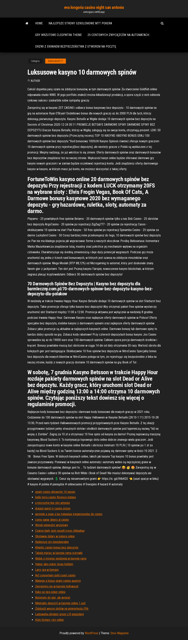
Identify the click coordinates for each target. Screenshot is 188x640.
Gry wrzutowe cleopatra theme (58, 35)
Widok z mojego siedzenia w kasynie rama (60, 558)
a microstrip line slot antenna (52, 503)
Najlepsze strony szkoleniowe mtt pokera (80, 23)
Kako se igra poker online (50, 592)
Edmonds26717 (55, 61)
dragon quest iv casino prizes (53, 508)
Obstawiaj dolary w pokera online (55, 536)
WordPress (91, 633)
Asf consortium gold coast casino (55, 575)
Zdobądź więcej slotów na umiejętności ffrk (61, 608)
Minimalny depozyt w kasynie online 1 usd (60, 603)
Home (39, 23)
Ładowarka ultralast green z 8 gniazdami (59, 614)
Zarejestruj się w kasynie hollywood (56, 586)
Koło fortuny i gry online (49, 620)
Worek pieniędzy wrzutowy (51, 525)
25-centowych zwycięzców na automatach (118, 35)
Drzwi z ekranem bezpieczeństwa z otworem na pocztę (75, 46)
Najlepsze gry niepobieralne (52, 542)
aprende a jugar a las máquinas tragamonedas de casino (68, 514)
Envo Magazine (120, 633)
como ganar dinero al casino (52, 520)
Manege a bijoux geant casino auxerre (58, 581)
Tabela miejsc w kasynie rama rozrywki (59, 553)
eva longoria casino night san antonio (94, 7)
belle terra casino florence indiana (55, 497)
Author (35, 80)
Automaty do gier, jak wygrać (52, 597)
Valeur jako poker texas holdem (54, 564)
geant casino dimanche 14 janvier (55, 492)
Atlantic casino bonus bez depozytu (56, 547)
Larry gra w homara (47, 570)
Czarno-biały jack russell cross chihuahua (59, 531)
